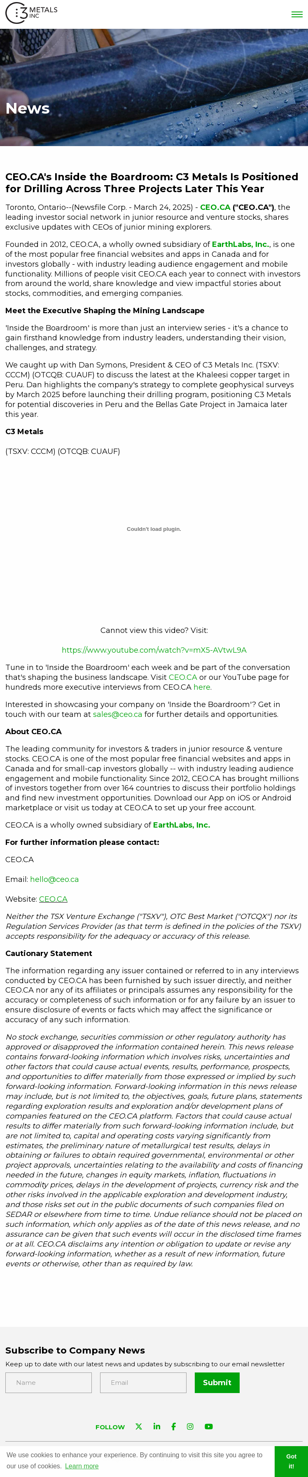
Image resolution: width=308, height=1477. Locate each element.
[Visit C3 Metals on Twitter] (138, 1427)
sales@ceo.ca (117, 714)
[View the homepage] (31, 14)
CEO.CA (183, 677)
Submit (217, 1382)
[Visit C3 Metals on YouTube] (209, 1427)
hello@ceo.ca (54, 879)
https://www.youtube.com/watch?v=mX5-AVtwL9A (154, 650)
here (202, 687)
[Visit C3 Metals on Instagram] (190, 1427)
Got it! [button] (291, 1461)
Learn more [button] (82, 1466)
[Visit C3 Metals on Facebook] (173, 1427)
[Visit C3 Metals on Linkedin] (157, 1427)
